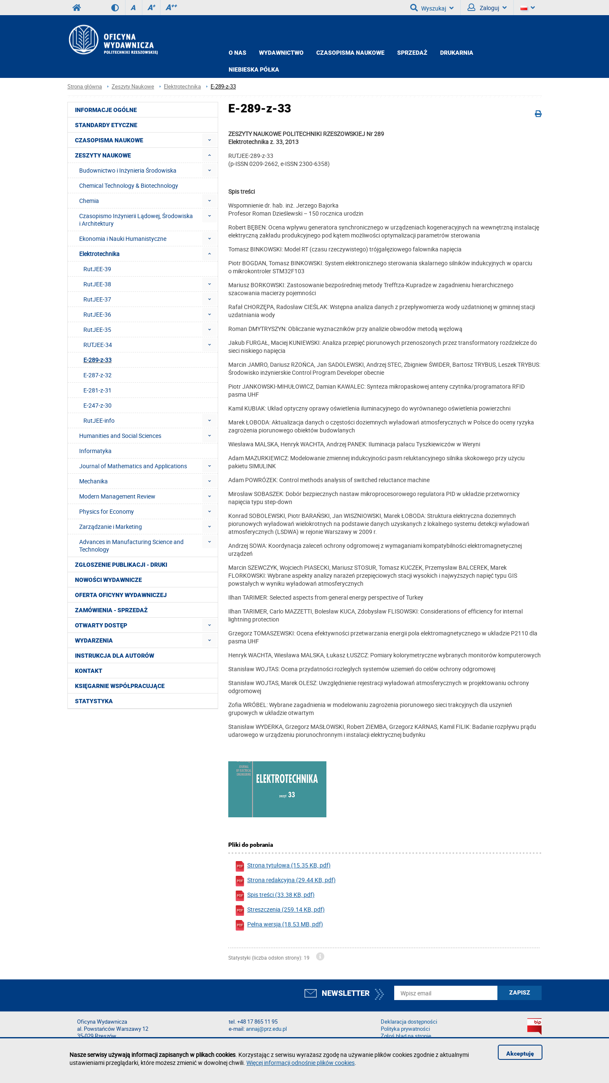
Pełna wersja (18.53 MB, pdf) (279, 925)
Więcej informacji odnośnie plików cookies (300, 1063)
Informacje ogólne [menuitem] (106, 110)
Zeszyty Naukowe (133, 86)
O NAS (237, 52)
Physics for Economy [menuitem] (106, 511)
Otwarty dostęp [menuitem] (101, 625)
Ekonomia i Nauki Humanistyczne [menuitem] (122, 239)
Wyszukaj (432, 7)
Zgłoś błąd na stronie (406, 1036)
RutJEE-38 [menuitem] (97, 284)
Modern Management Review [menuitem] (117, 496)
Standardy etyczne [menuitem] (106, 125)
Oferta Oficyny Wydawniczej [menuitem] (121, 595)
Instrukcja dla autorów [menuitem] (114, 655)
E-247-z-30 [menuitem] (97, 405)
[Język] (528, 7)
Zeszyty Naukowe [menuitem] (103, 155)
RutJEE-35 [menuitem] (97, 329)
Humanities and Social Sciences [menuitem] (120, 436)
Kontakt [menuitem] (88, 670)
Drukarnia (456, 52)
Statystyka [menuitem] (94, 701)
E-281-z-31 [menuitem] (97, 390)
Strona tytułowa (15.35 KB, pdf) (283, 866)
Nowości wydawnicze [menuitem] (108, 579)
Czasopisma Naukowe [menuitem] (109, 140)
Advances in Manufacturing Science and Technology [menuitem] (131, 545)
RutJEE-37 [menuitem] (97, 299)
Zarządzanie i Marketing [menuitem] (110, 527)
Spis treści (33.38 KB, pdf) (275, 896)
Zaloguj (487, 7)
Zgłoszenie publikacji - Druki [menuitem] (121, 564)
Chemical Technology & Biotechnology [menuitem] (128, 185)
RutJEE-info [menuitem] (99, 420)
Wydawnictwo (281, 52)
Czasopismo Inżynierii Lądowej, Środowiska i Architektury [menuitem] (136, 219)
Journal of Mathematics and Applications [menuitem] (133, 466)
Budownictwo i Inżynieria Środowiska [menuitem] (127, 170)
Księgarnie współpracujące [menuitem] (120, 686)
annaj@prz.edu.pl (266, 1028)
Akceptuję (520, 1053)
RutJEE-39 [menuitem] (97, 269)
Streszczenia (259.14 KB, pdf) (280, 910)
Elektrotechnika (182, 86)
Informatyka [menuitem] (95, 451)
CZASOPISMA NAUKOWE (350, 52)
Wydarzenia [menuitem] (94, 640)
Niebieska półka (254, 69)
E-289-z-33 (223, 86)
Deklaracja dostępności (409, 1021)
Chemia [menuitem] (89, 201)
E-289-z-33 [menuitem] (97, 360)
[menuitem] (209, 140)
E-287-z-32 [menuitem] (97, 375)
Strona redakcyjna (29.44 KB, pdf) (285, 881)
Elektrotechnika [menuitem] (99, 254)
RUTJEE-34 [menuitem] (97, 345)
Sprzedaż (412, 52)
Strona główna (84, 86)
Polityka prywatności (405, 1028)
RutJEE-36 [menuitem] (97, 314)
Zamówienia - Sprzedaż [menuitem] (111, 610)
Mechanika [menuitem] (93, 481)
